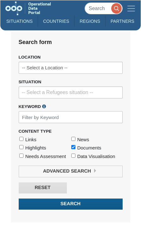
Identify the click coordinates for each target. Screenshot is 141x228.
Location (30, 57)
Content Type (35, 131)
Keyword (32, 106)
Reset (42, 187)
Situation (30, 81)
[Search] (104, 8)
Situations (19, 21)
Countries (56, 21)
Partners (122, 21)
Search (70, 203)
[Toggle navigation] (131, 8)
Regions (90, 21)
